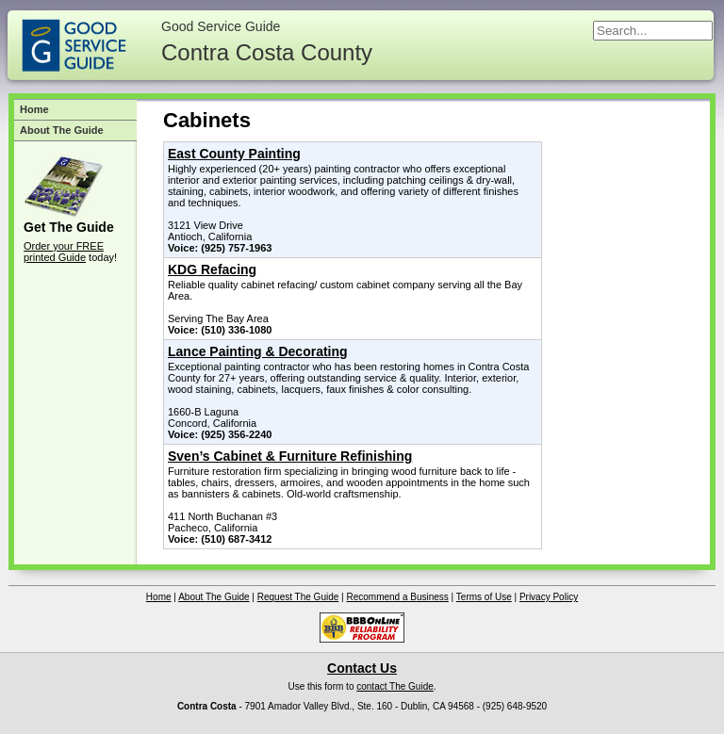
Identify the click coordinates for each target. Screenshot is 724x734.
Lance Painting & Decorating (258, 351)
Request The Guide (298, 597)
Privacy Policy (548, 597)
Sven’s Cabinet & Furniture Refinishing (290, 456)
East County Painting (234, 153)
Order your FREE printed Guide (64, 251)
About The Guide (62, 130)
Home (34, 109)
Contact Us (362, 668)
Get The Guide (69, 227)
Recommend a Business (397, 597)
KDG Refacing (212, 269)
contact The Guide (395, 686)
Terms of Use (484, 597)
